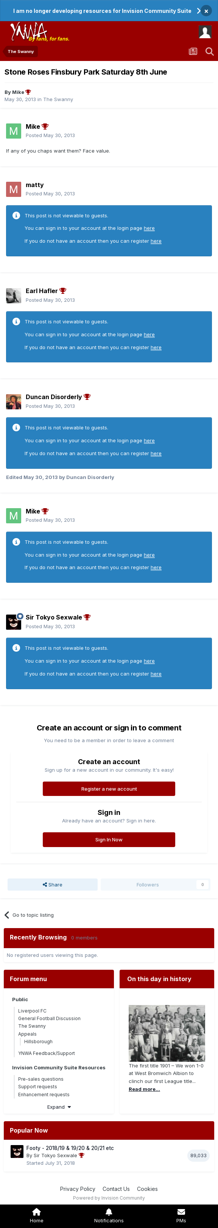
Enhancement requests (44, 1094)
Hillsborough (38, 1041)
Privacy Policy (77, 1189)
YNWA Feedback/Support (46, 1053)
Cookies (147, 1189)
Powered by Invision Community (109, 1198)
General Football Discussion (49, 1018)
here (149, 228)
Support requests (37, 1086)
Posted (50, 135)
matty (35, 185)
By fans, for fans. (48, 39)
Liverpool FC (32, 1011)
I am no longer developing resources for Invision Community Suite (102, 11)
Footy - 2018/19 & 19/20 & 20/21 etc (70, 1148)
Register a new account (109, 789)
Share (52, 884)
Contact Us (116, 1189)
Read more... (144, 1089)
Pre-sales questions (41, 1079)
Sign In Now (109, 839)
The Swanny (58, 99)
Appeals (27, 1034)
